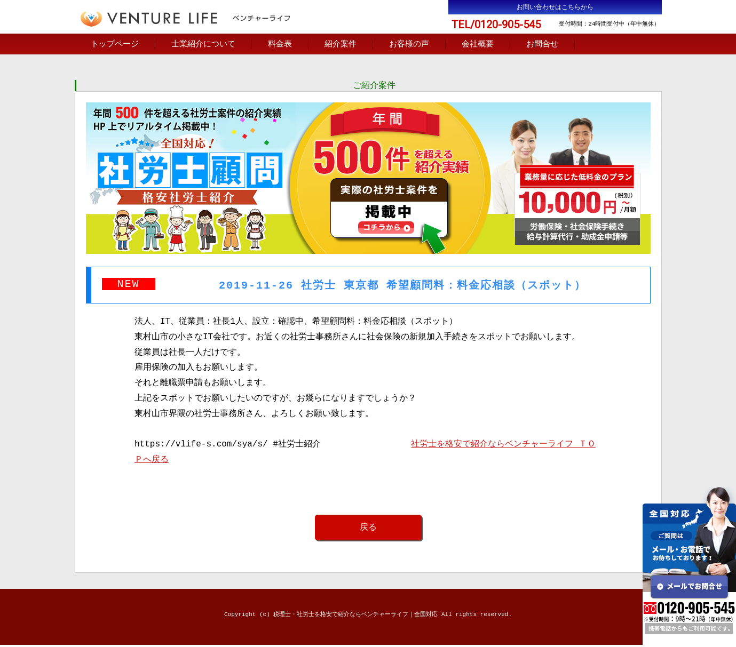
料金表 (280, 44)
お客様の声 (409, 44)
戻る (368, 529)
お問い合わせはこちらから (555, 7)
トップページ (115, 44)
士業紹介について (203, 44)
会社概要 (478, 44)
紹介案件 (341, 44)
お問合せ (542, 44)
